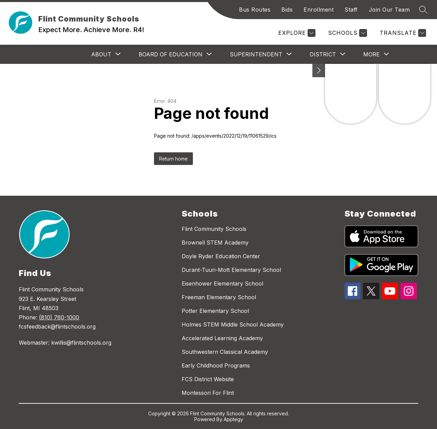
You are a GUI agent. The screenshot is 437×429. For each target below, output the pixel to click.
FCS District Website (208, 379)
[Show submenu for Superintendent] (256, 54)
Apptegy (233, 419)
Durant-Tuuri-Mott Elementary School (231, 269)
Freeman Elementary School (219, 297)
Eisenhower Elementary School (222, 283)
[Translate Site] (402, 33)
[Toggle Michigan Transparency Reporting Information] (318, 70)
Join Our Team (389, 9)
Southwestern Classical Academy (225, 351)
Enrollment (319, 9)
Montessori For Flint (208, 392)
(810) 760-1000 (59, 317)
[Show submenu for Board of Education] (170, 54)
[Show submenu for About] (101, 54)
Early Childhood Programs (216, 365)
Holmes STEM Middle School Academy (233, 324)
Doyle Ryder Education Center (221, 256)
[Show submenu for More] (371, 54)
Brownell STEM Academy (215, 242)
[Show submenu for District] (323, 54)
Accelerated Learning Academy (222, 338)
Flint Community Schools (214, 228)
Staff (351, 9)
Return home (173, 159)
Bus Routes (254, 9)
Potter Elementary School (215, 310)
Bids (287, 9)
